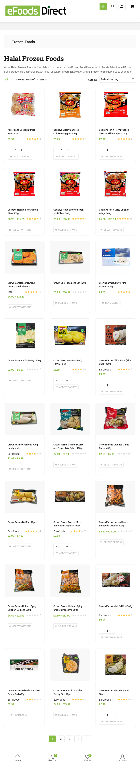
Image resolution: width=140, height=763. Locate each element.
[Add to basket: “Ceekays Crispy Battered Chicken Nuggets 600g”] (66, 157)
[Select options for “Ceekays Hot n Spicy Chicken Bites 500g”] (20, 230)
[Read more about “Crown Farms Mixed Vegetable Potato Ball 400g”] (18, 715)
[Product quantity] (16, 150)
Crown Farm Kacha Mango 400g (24, 360)
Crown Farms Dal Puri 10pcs (22, 522)
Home (17, 758)
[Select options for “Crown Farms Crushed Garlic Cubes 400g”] (111, 465)
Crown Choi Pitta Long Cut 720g (69, 283)
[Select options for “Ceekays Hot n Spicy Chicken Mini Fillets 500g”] (65, 230)
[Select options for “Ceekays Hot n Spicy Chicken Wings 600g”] (111, 230)
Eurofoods (105, 369)
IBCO (10, 292)
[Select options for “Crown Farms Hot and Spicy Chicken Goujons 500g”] (20, 626)
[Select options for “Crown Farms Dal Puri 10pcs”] (20, 546)
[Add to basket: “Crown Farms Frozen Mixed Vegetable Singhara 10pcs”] (66, 553)
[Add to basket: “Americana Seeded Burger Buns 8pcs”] (20, 157)
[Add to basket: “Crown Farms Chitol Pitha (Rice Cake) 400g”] (111, 392)
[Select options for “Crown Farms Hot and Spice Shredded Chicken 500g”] (111, 542)
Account (122, 758)
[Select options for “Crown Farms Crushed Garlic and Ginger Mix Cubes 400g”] (65, 465)
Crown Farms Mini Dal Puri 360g (115, 606)
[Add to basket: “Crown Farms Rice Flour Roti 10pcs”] (111, 722)
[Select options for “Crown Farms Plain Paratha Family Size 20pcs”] (65, 715)
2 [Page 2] (61, 738)
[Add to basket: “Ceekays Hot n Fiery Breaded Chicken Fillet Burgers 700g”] (111, 157)
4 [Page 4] (78, 738)
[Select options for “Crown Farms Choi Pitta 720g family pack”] (20, 469)
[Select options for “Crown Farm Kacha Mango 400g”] (20, 380)
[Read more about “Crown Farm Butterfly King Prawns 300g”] (109, 303)
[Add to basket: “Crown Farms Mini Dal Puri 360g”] (111, 637)
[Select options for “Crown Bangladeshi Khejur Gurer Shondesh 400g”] (20, 307)
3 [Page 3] (69, 738)
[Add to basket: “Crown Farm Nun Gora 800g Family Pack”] (66, 387)
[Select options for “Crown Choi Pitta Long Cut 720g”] (65, 303)
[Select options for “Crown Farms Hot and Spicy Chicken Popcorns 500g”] (65, 626)
